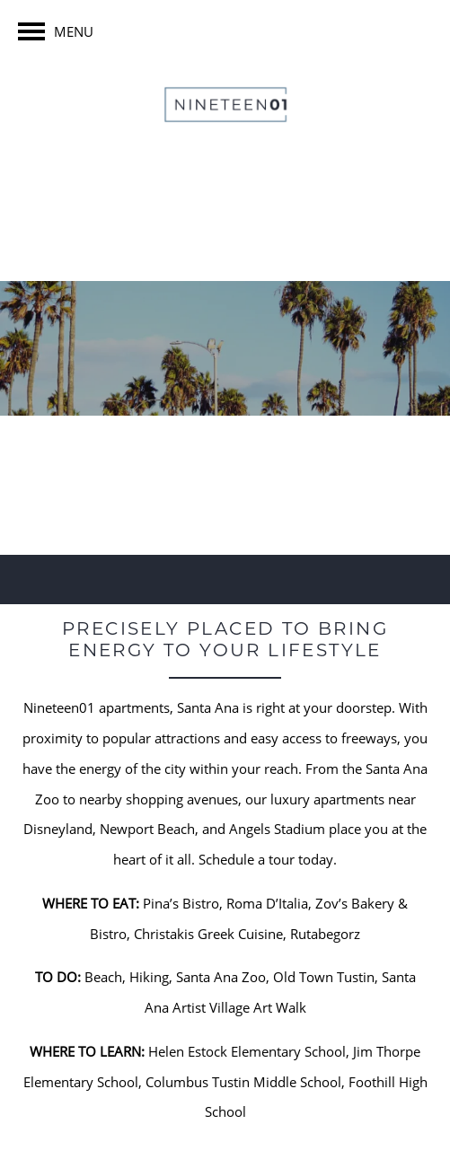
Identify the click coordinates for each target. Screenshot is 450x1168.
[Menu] (55, 31)
